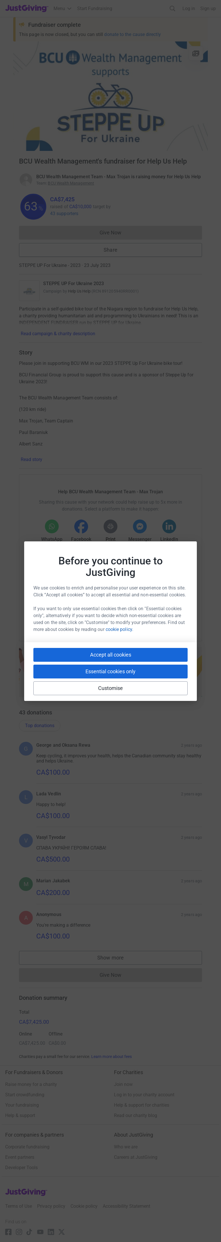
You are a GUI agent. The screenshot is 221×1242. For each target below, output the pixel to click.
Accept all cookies (110, 655)
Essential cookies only (110, 671)
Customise (110, 688)
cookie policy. (119, 629)
